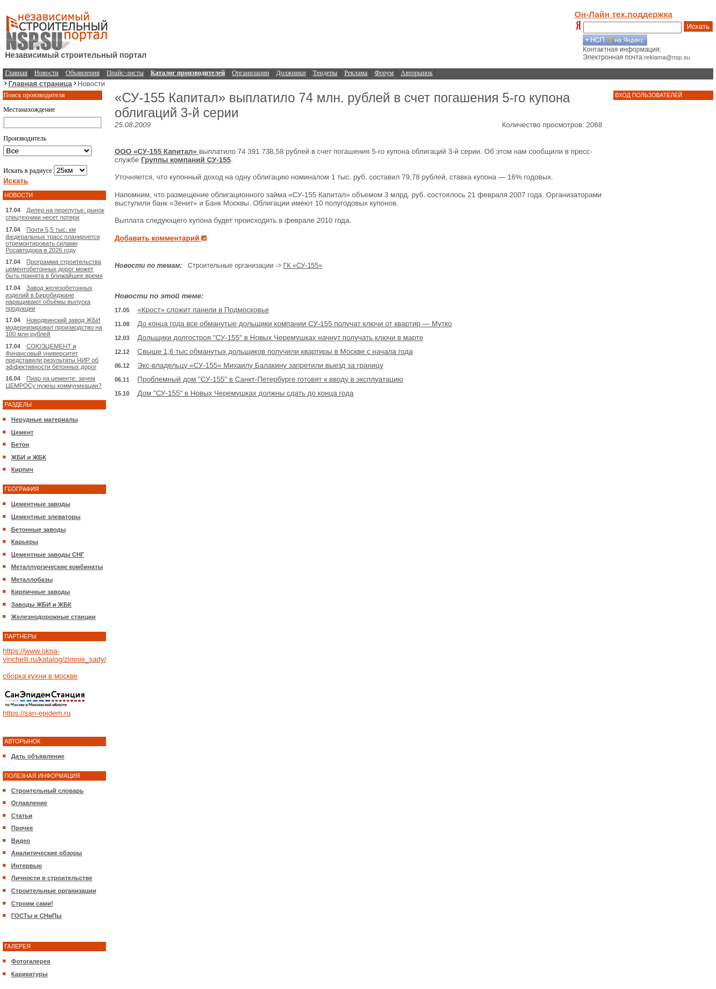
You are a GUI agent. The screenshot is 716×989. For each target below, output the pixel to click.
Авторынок (416, 73)
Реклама (355, 73)
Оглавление (29, 803)
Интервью (26, 865)
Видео (21, 840)
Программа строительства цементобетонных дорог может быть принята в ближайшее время (54, 268)
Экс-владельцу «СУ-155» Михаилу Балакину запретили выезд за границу (261, 365)
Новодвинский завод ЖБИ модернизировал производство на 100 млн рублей (54, 327)
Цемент (22, 432)
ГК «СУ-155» (302, 265)
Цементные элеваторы (45, 516)
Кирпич (22, 469)
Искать (698, 26)
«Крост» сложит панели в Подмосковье (203, 310)
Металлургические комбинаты (57, 566)
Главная (16, 73)
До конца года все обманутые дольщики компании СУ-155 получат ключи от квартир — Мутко (295, 323)
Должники (291, 73)
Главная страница (40, 83)
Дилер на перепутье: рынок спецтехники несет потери (55, 214)
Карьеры (24, 541)
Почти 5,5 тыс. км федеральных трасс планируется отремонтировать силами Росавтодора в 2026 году (53, 239)
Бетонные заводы (38, 529)
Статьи (21, 815)
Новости (46, 73)
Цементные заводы (40, 504)
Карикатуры (29, 974)
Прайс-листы (125, 73)
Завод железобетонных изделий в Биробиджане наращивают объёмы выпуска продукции (49, 298)
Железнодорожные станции (53, 616)
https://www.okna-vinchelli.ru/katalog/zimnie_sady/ (54, 655)
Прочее (22, 828)
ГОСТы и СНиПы (36, 915)
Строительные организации (53, 890)
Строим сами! (32, 903)
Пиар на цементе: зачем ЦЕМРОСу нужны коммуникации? (54, 382)
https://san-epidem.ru (36, 713)
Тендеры (325, 73)
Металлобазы (32, 579)
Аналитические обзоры (46, 853)
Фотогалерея (31, 961)
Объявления (82, 73)
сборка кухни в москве (40, 676)
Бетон (20, 444)
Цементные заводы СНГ (47, 554)
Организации (250, 73)
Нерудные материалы (44, 419)
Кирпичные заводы (40, 591)
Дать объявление (37, 756)
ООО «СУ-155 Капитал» (156, 151)
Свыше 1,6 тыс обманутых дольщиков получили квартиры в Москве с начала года (275, 351)
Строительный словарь (47, 790)
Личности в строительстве (51, 878)
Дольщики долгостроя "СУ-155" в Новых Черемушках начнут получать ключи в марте (280, 337)
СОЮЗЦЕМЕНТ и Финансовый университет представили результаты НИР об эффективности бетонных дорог (52, 356)
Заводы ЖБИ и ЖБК (41, 604)
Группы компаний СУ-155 (186, 160)
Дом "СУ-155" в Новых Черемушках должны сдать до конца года (246, 393)
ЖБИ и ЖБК (28, 457)
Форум (384, 73)
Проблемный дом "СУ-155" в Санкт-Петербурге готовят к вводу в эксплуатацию (271, 379)
